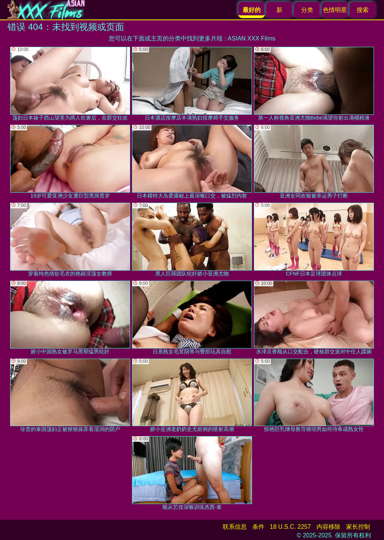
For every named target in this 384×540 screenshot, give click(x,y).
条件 (258, 527)
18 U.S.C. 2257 (290, 527)
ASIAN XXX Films (251, 38)
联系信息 (235, 527)
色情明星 (335, 10)
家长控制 (358, 527)
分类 (307, 10)
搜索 (363, 10)
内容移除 (328, 527)
